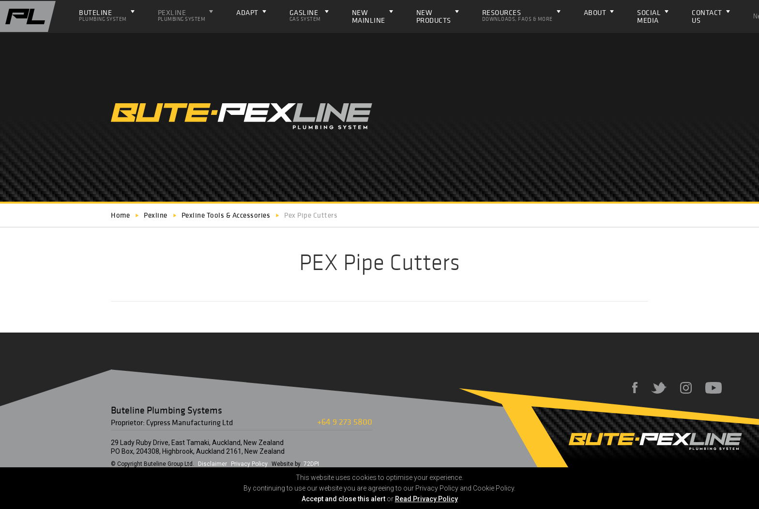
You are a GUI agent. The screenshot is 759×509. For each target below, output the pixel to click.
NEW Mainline (368, 16)
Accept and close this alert (343, 499)
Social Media (649, 16)
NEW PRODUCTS (433, 16)
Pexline (182, 15)
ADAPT (247, 12)
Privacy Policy (249, 464)
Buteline (103, 15)
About (595, 12)
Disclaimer (212, 464)
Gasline (305, 15)
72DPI (311, 464)
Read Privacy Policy (426, 499)
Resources (517, 15)
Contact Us (707, 16)
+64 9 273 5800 (344, 421)
